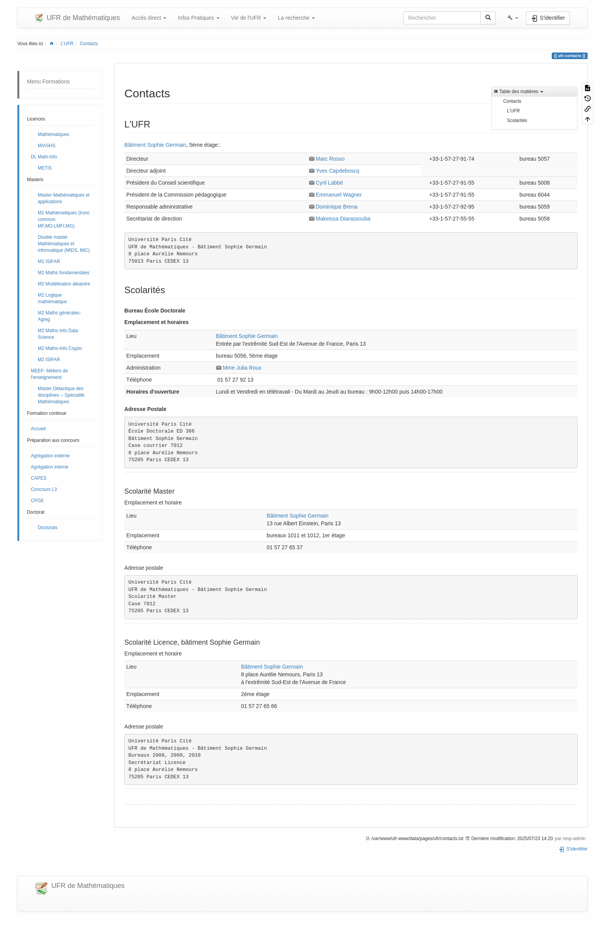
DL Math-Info (44, 157)
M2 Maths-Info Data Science (58, 334)
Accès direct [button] (149, 18)
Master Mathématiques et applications (64, 198)
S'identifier (573, 849)
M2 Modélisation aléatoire (64, 284)
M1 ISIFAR (49, 261)
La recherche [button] (296, 18)
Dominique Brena (336, 207)
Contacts (89, 43)
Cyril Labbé (329, 183)
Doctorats (47, 527)
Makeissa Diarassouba (343, 219)
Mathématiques (53, 134)
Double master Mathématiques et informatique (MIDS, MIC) (64, 243)
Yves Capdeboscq (337, 171)
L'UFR (67, 43)
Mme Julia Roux (242, 368)
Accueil (38, 428)
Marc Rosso (330, 159)
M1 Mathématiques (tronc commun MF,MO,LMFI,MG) (64, 219)
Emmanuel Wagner (339, 195)
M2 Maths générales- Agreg (59, 316)
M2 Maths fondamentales (64, 272)
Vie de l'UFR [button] (249, 18)
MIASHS (47, 145)
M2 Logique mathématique (52, 298)
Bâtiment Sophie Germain (155, 145)
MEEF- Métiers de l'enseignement (49, 374)
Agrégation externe (50, 455)
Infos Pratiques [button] (198, 18)
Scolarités (517, 120)
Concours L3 (44, 489)
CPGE (37, 500)
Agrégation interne (49, 467)
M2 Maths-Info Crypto (60, 348)
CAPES (38, 478)
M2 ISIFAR (49, 359)
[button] (513, 17)
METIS (45, 168)
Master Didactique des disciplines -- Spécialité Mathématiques (61, 395)
